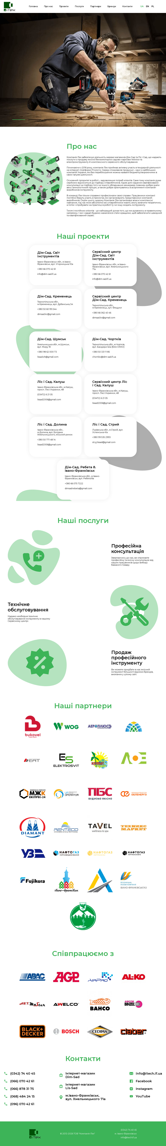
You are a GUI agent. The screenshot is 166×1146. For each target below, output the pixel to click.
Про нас (48, 6)
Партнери (95, 6)
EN (147, 6)
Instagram (141, 1089)
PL (152, 6)
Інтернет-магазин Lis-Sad (77, 1086)
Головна (33, 6)
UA (142, 6)
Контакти (127, 6)
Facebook (140, 1081)
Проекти (64, 6)
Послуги (79, 6)
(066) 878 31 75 (19, 1089)
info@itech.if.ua (145, 1073)
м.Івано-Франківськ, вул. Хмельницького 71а (82, 1097)
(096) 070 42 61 (19, 1104)
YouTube (139, 1096)
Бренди (111, 6)
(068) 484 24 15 (19, 1096)
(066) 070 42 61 (19, 1081)
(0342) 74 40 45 (19, 1073)
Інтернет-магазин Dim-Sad (77, 1075)
